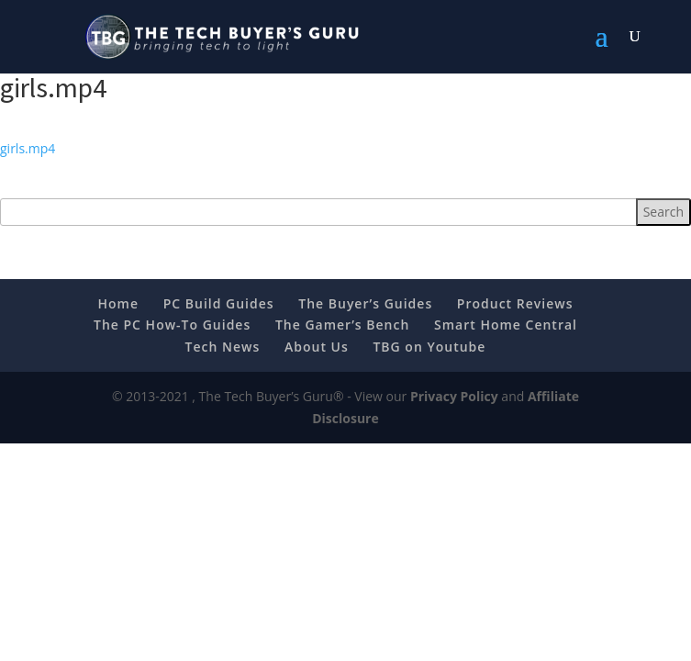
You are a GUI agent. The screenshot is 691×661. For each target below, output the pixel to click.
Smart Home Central (505, 324)
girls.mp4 (27, 148)
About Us (316, 346)
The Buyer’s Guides (365, 303)
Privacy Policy (454, 396)
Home (118, 303)
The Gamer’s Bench (342, 324)
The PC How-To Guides (172, 324)
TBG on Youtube (429, 346)
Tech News (223, 346)
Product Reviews (515, 303)
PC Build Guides (218, 303)
